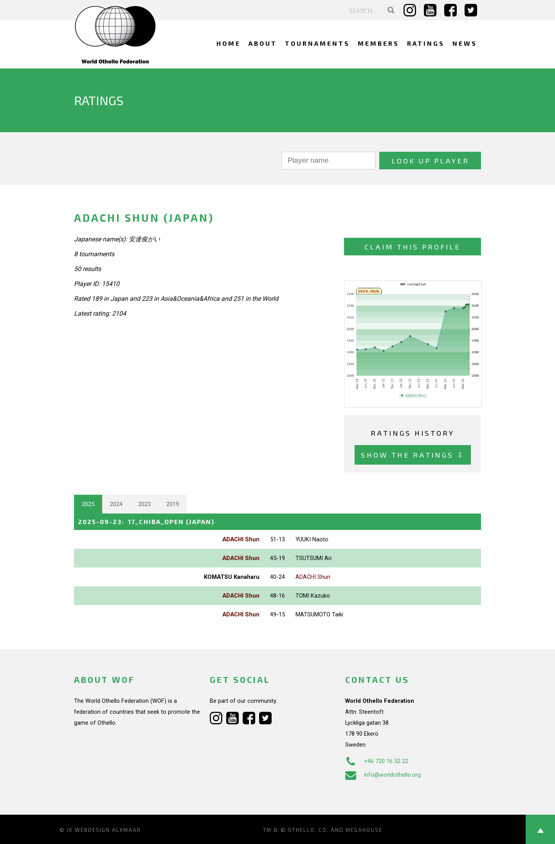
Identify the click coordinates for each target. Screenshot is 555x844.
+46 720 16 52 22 (376, 761)
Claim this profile (412, 246)
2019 (172, 504)
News (464, 43)
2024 (116, 504)
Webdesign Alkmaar (108, 830)
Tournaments (317, 43)
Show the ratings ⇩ (413, 454)
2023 (144, 504)
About (263, 43)
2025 (88, 504)
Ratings (426, 43)
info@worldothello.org (383, 774)
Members (378, 43)
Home (228, 43)
